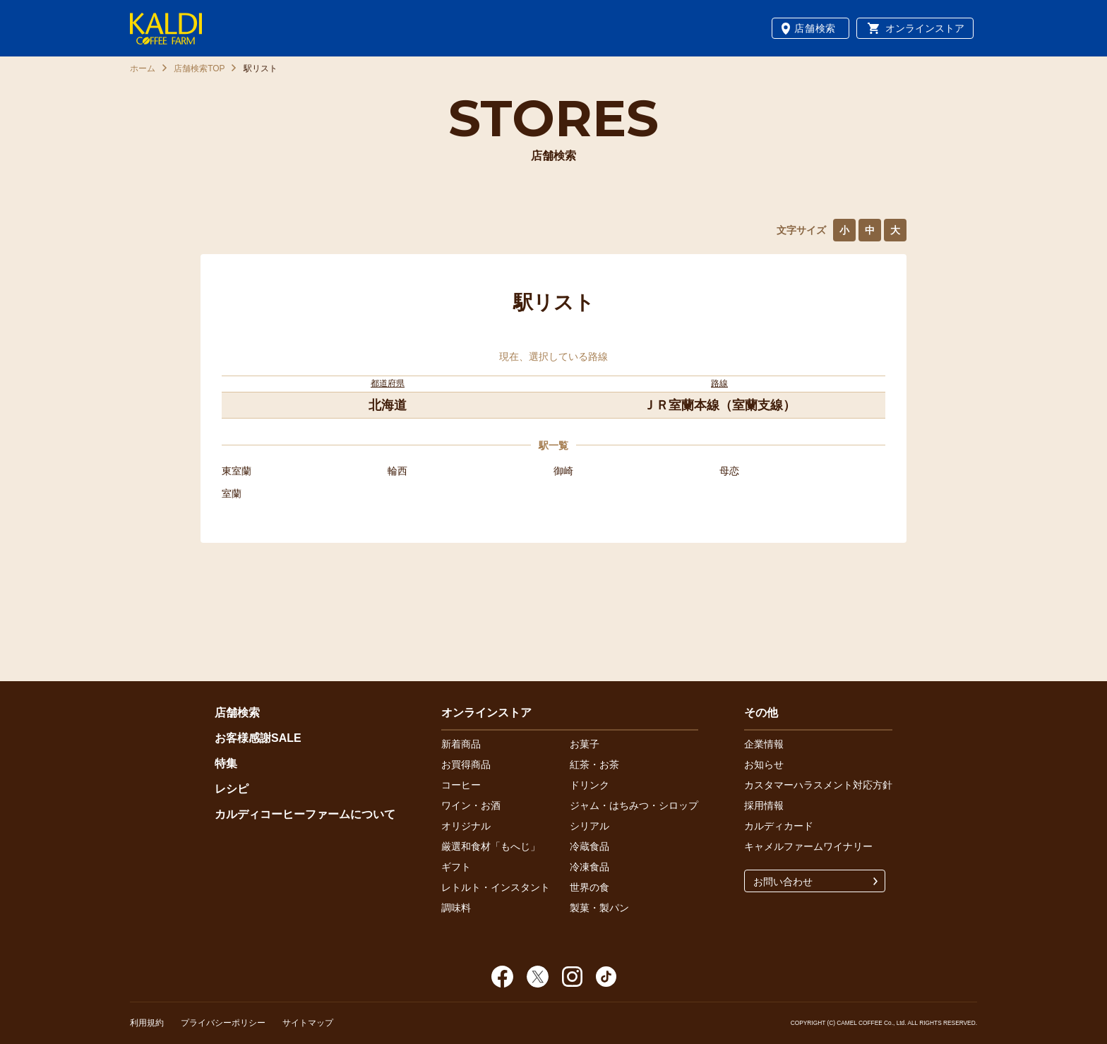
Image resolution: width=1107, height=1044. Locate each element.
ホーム (142, 68)
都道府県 (388, 383)
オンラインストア (924, 28)
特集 (226, 763)
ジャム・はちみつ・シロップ (634, 805)
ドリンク (589, 785)
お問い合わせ (783, 881)
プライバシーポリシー (223, 1023)
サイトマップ (307, 1023)
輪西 (397, 470)
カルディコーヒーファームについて (305, 814)
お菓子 (584, 744)
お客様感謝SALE (258, 738)
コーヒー (461, 785)
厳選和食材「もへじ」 (490, 846)
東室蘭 (236, 470)
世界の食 (589, 887)
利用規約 (147, 1023)
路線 (719, 383)
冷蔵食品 (589, 846)
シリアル (589, 826)
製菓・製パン (599, 907)
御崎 (563, 470)
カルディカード (778, 826)
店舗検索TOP (199, 68)
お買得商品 (466, 764)
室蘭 (231, 493)
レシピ (232, 789)
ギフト (456, 866)
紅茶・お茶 (594, 764)
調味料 (456, 907)
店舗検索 (815, 28)
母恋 (729, 470)
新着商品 (461, 744)
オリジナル (466, 826)
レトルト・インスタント (495, 887)
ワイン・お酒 (471, 805)
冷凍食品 (589, 866)
